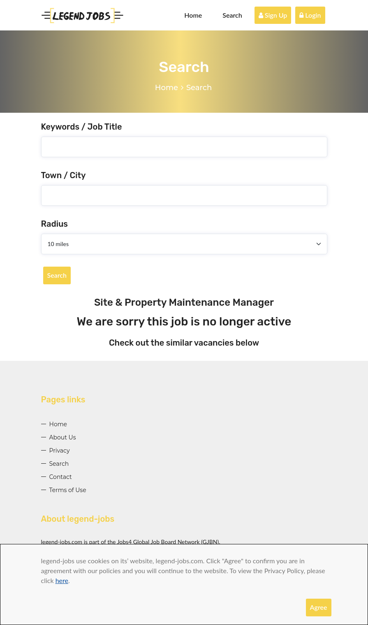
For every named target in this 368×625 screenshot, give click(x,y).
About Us (62, 437)
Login (310, 15)
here (62, 580)
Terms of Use (67, 490)
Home (193, 15)
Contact (60, 477)
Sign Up (273, 15)
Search (232, 15)
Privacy (59, 450)
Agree (318, 607)
